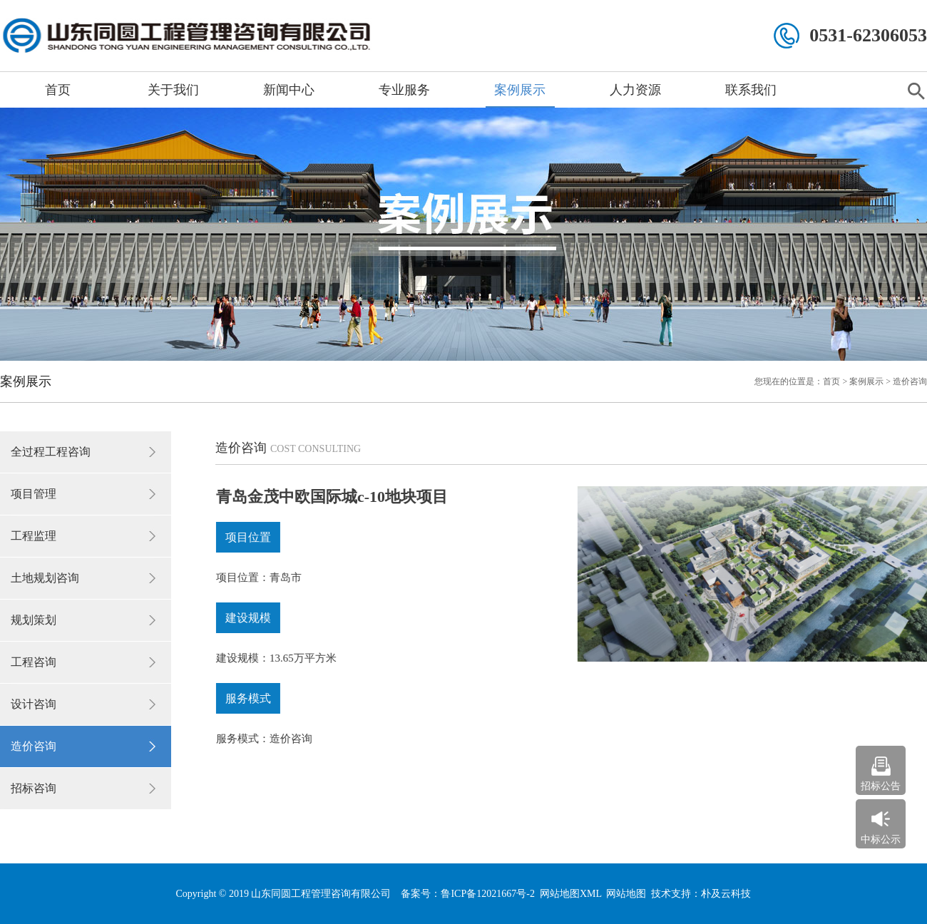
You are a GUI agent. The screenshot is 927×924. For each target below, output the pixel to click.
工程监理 (33, 536)
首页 (58, 90)
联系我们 (751, 90)
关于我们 (173, 90)
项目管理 (33, 494)
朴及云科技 (726, 893)
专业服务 (404, 90)
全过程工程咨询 (51, 452)
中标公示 (881, 839)
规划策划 (33, 620)
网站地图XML (571, 893)
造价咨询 (33, 746)
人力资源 (635, 90)
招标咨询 (33, 788)
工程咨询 (33, 662)
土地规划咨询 (45, 578)
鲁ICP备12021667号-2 (487, 893)
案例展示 (520, 90)
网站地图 (626, 893)
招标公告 (881, 786)
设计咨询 (33, 704)
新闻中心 (288, 90)
